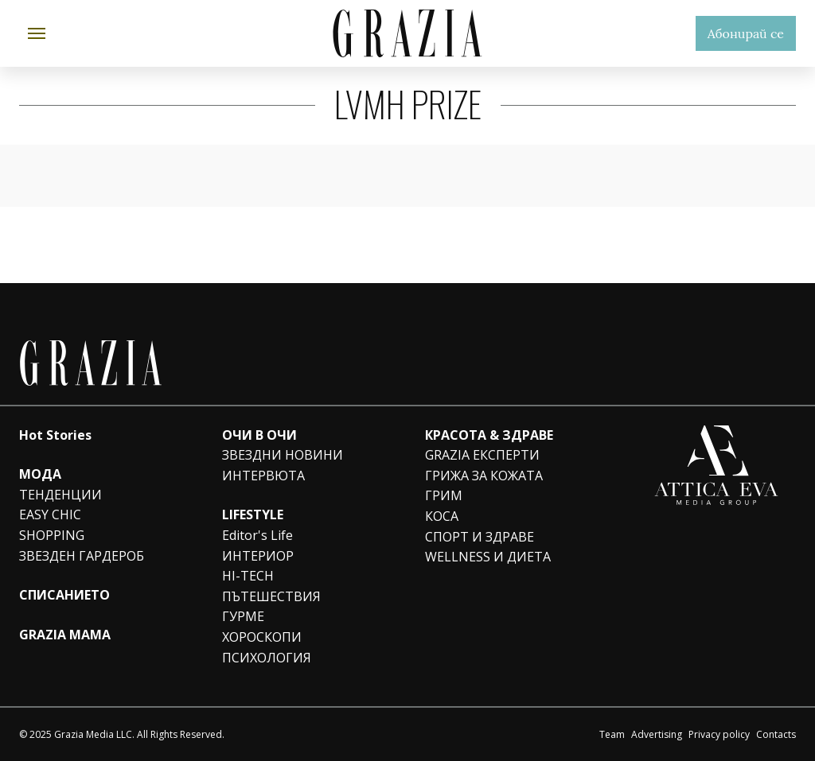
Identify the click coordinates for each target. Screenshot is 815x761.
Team (612, 734)
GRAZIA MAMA (65, 634)
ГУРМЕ (243, 616)
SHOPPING (51, 535)
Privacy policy (719, 734)
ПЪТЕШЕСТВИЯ (271, 596)
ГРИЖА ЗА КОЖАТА (484, 475)
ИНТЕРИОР (258, 556)
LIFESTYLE (252, 514)
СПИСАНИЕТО (64, 595)
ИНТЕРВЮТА (263, 475)
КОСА (441, 516)
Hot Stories (55, 435)
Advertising (656, 734)
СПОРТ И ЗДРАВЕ (479, 537)
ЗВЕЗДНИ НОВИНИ (282, 455)
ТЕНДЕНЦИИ (60, 494)
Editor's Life (257, 535)
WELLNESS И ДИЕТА (488, 556)
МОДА (40, 474)
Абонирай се (746, 33)
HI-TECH (248, 575)
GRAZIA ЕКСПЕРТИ (482, 455)
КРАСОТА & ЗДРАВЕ (489, 435)
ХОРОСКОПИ (262, 637)
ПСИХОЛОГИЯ (266, 657)
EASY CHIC (50, 514)
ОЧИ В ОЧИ (259, 435)
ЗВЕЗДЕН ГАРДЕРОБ (81, 556)
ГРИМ (443, 495)
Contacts (776, 734)
